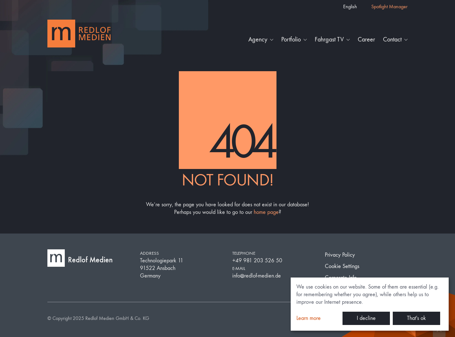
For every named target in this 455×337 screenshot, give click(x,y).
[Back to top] (439, 330)
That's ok (416, 318)
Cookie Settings (342, 266)
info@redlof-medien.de (256, 275)
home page (266, 212)
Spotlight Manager (389, 6)
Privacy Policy (340, 255)
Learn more (308, 318)
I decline (366, 318)
